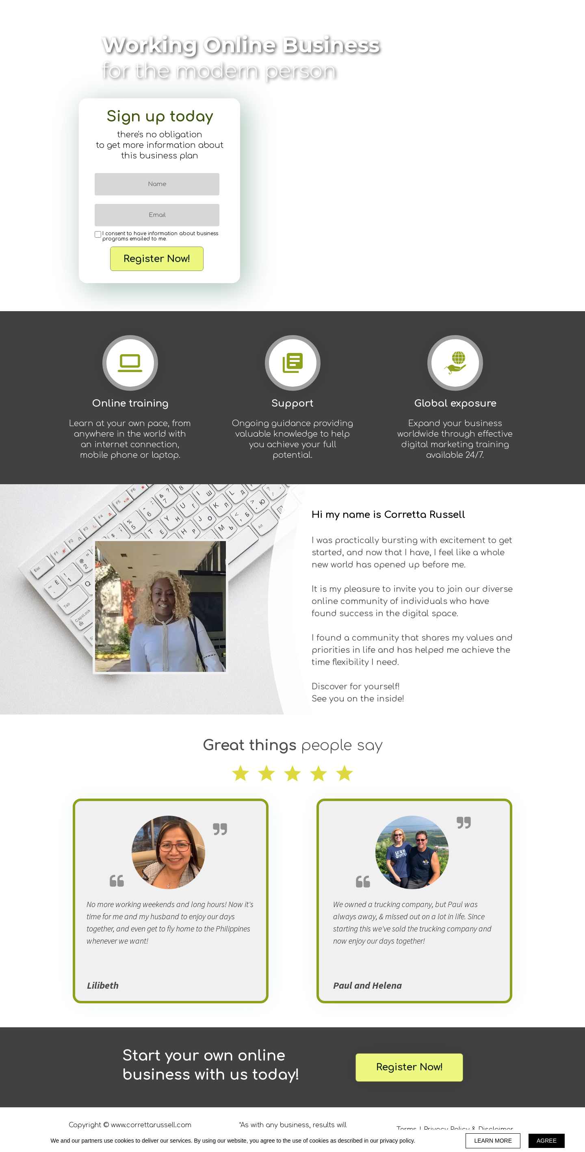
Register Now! (156, 259)
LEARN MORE (493, 1140)
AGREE (547, 1140)
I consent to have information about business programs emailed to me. (160, 236)
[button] (409, 1067)
